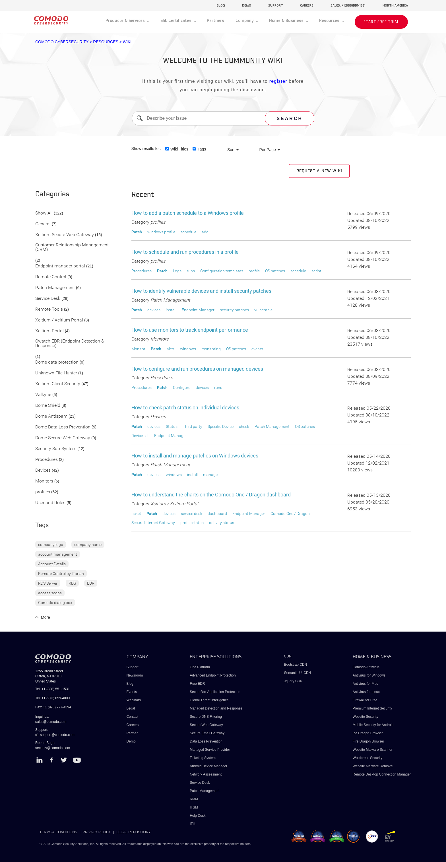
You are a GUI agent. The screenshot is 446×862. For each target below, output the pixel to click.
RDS (72, 583)
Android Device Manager (208, 766)
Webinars (134, 700)
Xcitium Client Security (57, 383)
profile (254, 271)
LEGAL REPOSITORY (134, 832)
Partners (215, 20)
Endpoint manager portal (60, 266)
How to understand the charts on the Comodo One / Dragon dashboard (211, 495)
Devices (43, 470)
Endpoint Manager (198, 310)
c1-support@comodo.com (55, 735)
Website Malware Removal (373, 766)
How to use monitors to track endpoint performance (189, 330)
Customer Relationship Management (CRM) (72, 247)
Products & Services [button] (126, 20)
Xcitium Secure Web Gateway (64, 234)
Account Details (52, 564)
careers (306, 5)
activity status (221, 522)
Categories (52, 194)
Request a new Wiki (319, 171)
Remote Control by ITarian (61, 573)
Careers (133, 725)
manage (210, 474)
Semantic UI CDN (297, 673)
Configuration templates (221, 271)
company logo (50, 544)
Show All (44, 213)
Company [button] (245, 20)
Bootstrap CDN (295, 665)
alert (171, 349)
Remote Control (50, 277)
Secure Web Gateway (206, 725)
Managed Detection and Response (216, 708)
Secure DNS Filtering (206, 717)
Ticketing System (203, 758)
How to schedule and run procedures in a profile (185, 252)
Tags (202, 149)
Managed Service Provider (210, 750)
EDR (90, 583)
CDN (288, 656)
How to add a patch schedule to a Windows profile (187, 213)
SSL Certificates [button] (176, 20)
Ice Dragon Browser (368, 733)
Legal (131, 708)
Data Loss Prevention (206, 741)
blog (221, 5)
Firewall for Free (365, 700)
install (171, 310)
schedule (188, 232)
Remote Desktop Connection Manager (382, 774)
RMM (194, 799)
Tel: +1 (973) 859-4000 (52, 698)
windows (188, 349)
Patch (136, 232)
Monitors (44, 481)
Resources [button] (329, 20)
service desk (191, 513)
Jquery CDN (293, 681)
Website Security (365, 717)
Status (171, 426)
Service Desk (47, 298)
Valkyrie (43, 394)
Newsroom (135, 675)
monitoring (211, 349)
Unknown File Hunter (56, 373)
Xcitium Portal (49, 331)
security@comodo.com (52, 748)
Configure (181, 387)
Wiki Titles (179, 149)
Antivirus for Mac (365, 684)
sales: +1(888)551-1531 (348, 5)
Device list (140, 435)
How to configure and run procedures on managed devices (197, 369)
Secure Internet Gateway (153, 522)
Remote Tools (49, 309)
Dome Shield (47, 405)
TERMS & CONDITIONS (58, 832)
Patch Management (55, 287)
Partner (132, 733)
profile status (192, 522)
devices (153, 310)
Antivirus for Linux (366, 692)
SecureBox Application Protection (215, 692)
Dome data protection (57, 362)
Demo (131, 741)
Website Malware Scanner (373, 750)
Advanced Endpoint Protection (213, 675)
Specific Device (221, 426)
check (244, 426)
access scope (50, 593)
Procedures (46, 459)
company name (88, 544)
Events (132, 692)
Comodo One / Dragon (290, 513)
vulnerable (263, 310)
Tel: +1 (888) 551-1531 (52, 689)
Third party (192, 426)
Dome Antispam (51, 416)
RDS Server (47, 583)
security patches (234, 310)
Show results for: (146, 148)
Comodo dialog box (55, 602)
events (257, 349)
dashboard (217, 513)
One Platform (200, 667)
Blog (130, 684)
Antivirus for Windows (369, 675)
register (278, 81)
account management (57, 554)
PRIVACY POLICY (97, 832)
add (205, 232)
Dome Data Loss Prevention (62, 427)
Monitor (138, 349)
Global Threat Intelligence (209, 700)
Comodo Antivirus (366, 667)
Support (133, 667)
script (316, 271)
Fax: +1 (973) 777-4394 (53, 707)
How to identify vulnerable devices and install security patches (201, 291)
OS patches (275, 271)
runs (191, 271)
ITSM (194, 807)
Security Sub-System (55, 448)
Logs (177, 271)
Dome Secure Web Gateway (62, 438)
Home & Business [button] (287, 20)
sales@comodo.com (50, 722)
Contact (132, 717)
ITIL (193, 824)
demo (246, 5)
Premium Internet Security (372, 708)
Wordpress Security (367, 758)
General (43, 224)
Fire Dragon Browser (368, 741)
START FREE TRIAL (381, 22)
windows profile (161, 232)
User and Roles (50, 502)
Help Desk (197, 816)
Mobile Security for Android (373, 725)
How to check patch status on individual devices (185, 408)
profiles (42, 492)
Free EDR (197, 684)
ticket (136, 513)
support (275, 5)
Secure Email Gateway (207, 733)
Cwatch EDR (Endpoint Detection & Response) (69, 343)
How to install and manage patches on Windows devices (194, 456)
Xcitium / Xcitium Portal (59, 320)
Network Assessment (206, 774)
